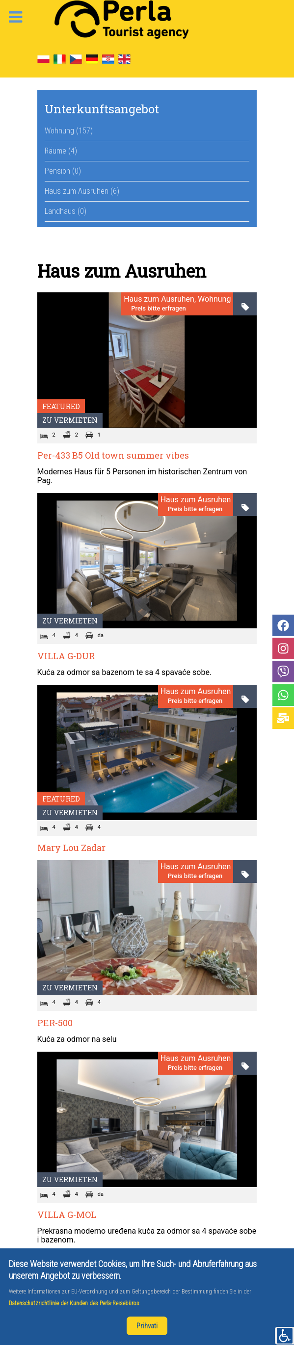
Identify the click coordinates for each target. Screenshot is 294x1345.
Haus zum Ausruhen (195, 499)
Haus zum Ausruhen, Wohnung (177, 299)
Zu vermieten (70, 420)
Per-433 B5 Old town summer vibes (113, 455)
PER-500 (55, 1023)
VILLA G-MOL (66, 1214)
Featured (61, 406)
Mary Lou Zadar (71, 848)
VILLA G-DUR (66, 656)
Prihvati (147, 1325)
